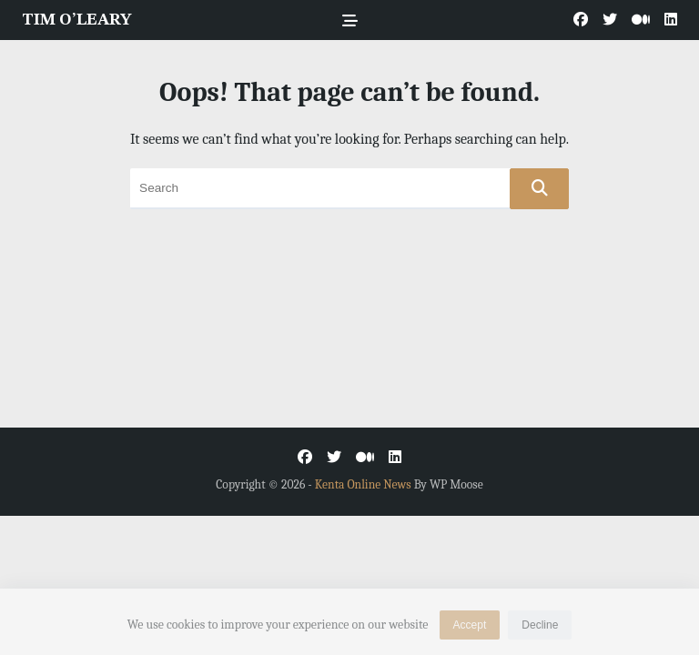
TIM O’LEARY (76, 20)
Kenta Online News (363, 484)
